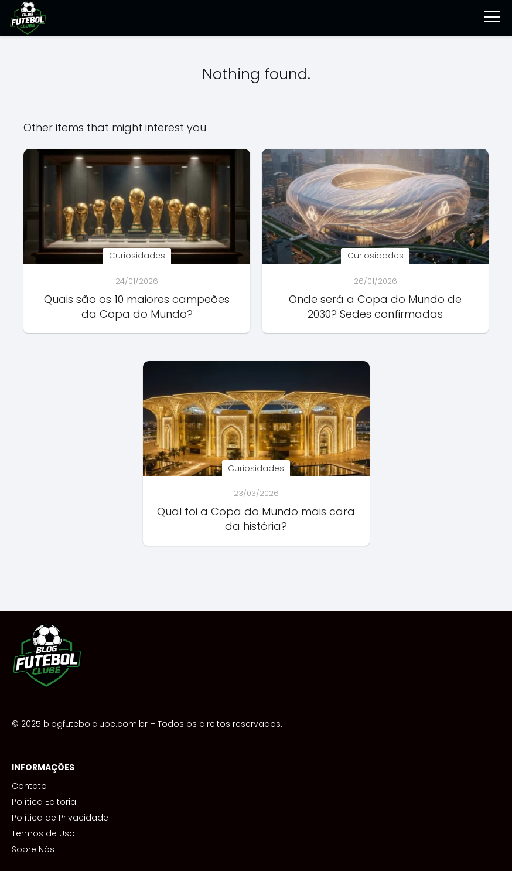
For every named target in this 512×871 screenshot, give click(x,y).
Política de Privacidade (60, 818)
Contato (29, 786)
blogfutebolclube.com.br (95, 724)
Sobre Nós (33, 849)
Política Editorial (45, 802)
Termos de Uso (43, 833)
